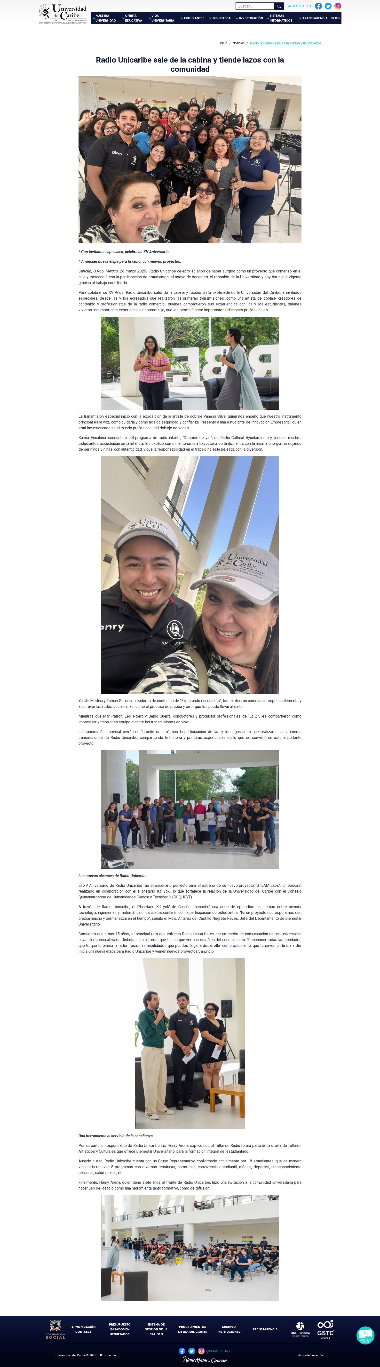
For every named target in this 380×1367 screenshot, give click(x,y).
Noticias (239, 43)
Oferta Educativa (133, 18)
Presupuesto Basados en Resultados (120, 1329)
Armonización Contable (83, 1329)
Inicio (223, 43)
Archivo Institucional (228, 1329)
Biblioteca (222, 18)
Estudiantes (194, 18)
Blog (335, 18)
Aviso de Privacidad (311, 1355)
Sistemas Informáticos (281, 18)
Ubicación (108, 1355)
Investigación (251, 18)
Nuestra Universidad (105, 18)
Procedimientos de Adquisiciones (192, 1329)
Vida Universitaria (162, 18)
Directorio (299, 6)
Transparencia (315, 18)
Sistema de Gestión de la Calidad (156, 1329)
